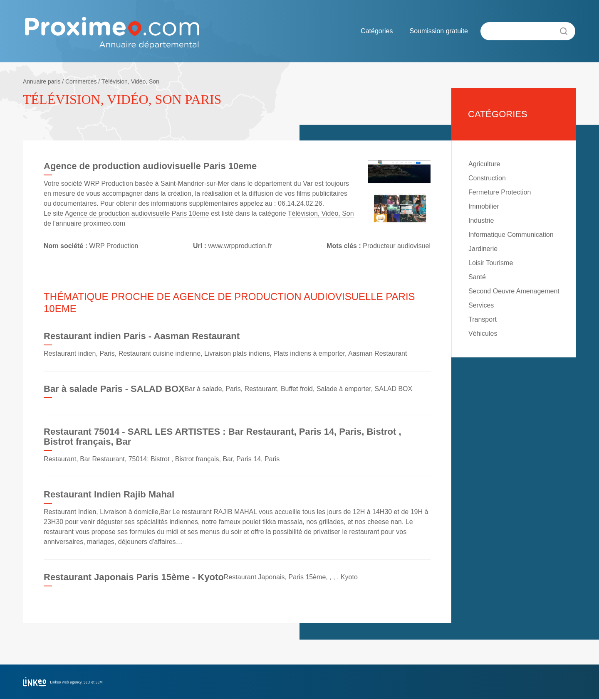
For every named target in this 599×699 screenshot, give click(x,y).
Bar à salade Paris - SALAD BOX (114, 389)
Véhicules (482, 333)
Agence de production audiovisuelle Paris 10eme (137, 213)
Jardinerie (483, 248)
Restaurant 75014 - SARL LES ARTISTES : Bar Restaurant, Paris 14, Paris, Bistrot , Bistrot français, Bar (222, 436)
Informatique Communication (511, 234)
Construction (487, 178)
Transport (482, 319)
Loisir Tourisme (490, 262)
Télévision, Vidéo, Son (130, 81)
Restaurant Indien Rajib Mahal (109, 494)
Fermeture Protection (499, 192)
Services (481, 305)
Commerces (81, 81)
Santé (477, 277)
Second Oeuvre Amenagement (513, 291)
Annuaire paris (41, 81)
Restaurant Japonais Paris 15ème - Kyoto (134, 577)
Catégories (377, 30)
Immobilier (483, 206)
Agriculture (484, 163)
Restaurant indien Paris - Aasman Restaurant (142, 336)
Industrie (481, 220)
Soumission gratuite (438, 30)
